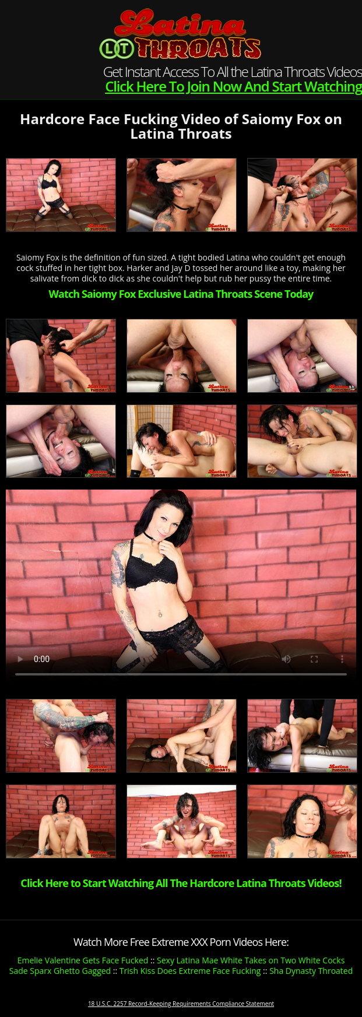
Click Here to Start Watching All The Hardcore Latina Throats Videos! (180, 883)
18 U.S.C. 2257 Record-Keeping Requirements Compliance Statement (181, 1004)
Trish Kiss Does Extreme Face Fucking (190, 970)
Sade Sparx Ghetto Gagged (60, 970)
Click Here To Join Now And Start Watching (233, 86)
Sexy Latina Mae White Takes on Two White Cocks (251, 960)
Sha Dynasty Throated (311, 970)
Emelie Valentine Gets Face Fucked (83, 960)
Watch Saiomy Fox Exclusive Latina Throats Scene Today (181, 294)
